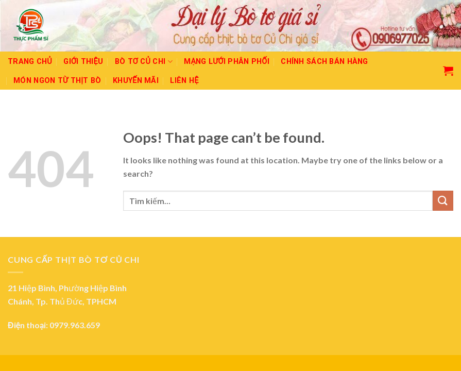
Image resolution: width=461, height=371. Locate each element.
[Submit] (443, 201)
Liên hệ (184, 80)
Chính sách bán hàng (324, 61)
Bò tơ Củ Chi (144, 61)
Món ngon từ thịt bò (57, 80)
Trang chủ (30, 61)
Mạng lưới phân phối (226, 61)
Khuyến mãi (136, 80)
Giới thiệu (83, 61)
